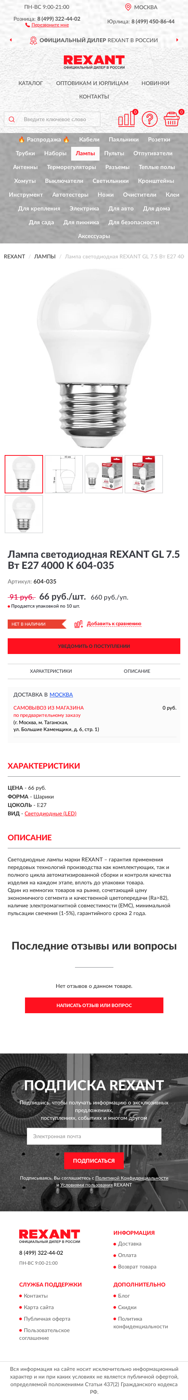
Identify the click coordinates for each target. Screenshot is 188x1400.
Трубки (25, 153)
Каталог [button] (30, 83)
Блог (124, 1296)
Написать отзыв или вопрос (94, 1005)
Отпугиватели (153, 153)
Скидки (127, 1307)
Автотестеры (70, 195)
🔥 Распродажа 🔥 (44, 140)
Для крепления (39, 209)
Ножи (106, 195)
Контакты (94, 97)
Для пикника (81, 222)
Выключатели (64, 181)
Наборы (55, 153)
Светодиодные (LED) (51, 814)
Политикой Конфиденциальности (131, 1178)
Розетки (159, 140)
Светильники (111, 181)
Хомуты (25, 181)
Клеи (173, 195)
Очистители (139, 195)
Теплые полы (157, 167)
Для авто (121, 209)
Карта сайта (39, 1307)
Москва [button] (61, 695)
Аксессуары (94, 236)
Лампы (85, 153)
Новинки (155, 83)
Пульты (114, 153)
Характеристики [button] (51, 671)
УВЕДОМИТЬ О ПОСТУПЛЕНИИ (94, 646)
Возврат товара (137, 1267)
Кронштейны (156, 181)
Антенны (25, 167)
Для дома (156, 209)
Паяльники (124, 140)
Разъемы (117, 167)
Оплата (127, 1256)
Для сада (41, 222)
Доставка (129, 1244)
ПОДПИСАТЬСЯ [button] (94, 1161)
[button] (47, 24)
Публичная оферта (47, 1319)
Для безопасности (133, 222)
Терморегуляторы (71, 167)
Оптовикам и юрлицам (92, 83)
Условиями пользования (86, 1185)
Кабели (89, 140)
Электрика (84, 209)
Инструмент (26, 195)
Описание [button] (137, 671)
